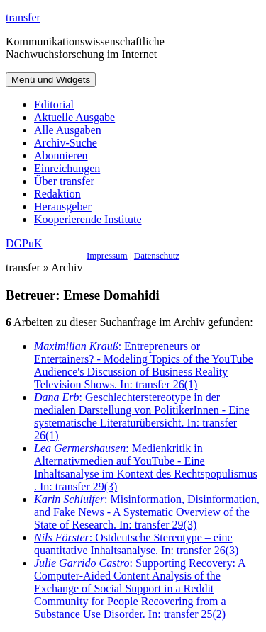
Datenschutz (156, 255)
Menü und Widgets (50, 79)
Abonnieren (61, 155)
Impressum (107, 255)
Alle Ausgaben (67, 130)
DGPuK (24, 243)
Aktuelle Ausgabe (74, 117)
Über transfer (64, 181)
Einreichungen (67, 168)
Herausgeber (63, 207)
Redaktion (57, 194)
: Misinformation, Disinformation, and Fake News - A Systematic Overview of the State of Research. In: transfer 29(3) (147, 512)
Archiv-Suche (65, 143)
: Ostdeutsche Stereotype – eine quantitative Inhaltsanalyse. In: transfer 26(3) (136, 543)
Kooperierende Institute (88, 219)
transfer (23, 17)
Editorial (54, 104)
